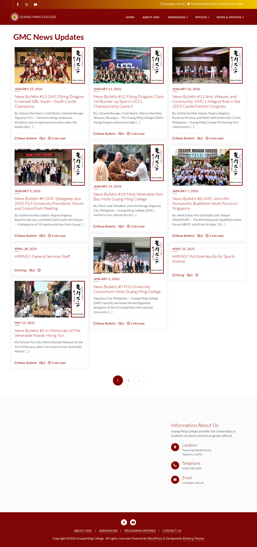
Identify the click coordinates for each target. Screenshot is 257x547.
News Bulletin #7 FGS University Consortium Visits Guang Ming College (127, 289)
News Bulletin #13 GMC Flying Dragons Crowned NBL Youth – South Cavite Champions (49, 101)
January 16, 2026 (186, 89)
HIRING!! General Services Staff (42, 256)
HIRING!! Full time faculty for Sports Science (203, 259)
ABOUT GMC (83, 530)
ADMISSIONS (108, 530)
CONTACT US (172, 530)
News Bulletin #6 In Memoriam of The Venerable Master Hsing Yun (47, 333)
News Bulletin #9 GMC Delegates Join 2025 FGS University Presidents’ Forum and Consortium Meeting (49, 203)
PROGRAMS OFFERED (140, 530)
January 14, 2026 (107, 186)
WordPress (155, 538)
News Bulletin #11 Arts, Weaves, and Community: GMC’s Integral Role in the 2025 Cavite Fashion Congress (206, 101)
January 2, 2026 (106, 279)
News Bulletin (26, 138)
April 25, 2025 (183, 249)
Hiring (20, 270)
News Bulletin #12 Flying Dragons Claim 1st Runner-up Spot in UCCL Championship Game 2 (128, 101)
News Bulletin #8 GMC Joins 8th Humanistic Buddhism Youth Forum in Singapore (205, 203)
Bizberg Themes (193, 538)
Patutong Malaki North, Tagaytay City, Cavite (215, 3)
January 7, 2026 (185, 191)
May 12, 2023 (25, 323)
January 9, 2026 (28, 191)
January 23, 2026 (29, 89)
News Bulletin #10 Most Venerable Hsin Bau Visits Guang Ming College (128, 196)
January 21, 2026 (107, 89)
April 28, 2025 (26, 249)
